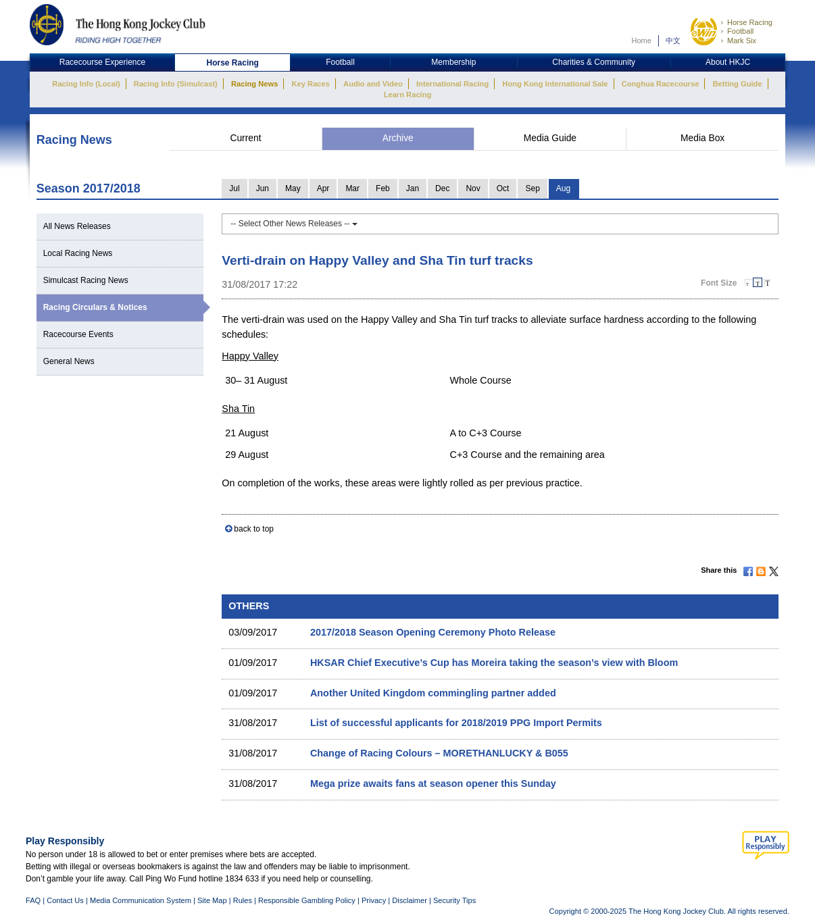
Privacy (374, 900)
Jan (412, 188)
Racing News (254, 84)
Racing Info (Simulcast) (176, 84)
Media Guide (550, 138)
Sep (532, 188)
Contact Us (65, 900)
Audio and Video (373, 84)
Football (740, 31)
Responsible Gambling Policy (306, 900)
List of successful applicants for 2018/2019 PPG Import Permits (456, 722)
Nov (473, 188)
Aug (563, 188)
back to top (254, 529)
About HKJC (728, 62)
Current (245, 138)
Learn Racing (408, 95)
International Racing (452, 84)
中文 (673, 40)
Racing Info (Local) (86, 84)
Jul (234, 188)
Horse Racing (749, 22)
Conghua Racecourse (660, 84)
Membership (453, 62)
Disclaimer (409, 900)
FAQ (33, 900)
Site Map (212, 900)
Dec (442, 188)
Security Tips (454, 900)
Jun (262, 188)
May (293, 188)
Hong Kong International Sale (555, 84)
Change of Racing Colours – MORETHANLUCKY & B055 (439, 753)
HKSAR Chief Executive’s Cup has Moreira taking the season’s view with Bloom (494, 662)
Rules (243, 900)
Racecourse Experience (102, 62)
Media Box (702, 138)
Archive (398, 138)
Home (641, 40)
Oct (503, 188)
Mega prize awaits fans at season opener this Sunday (433, 783)
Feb (383, 188)
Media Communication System (140, 900)
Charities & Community (593, 62)
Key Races (311, 84)
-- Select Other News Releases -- (293, 223)
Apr (323, 188)
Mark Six (741, 40)
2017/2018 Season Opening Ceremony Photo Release (432, 632)
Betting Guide (737, 84)
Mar (352, 188)
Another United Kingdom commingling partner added (433, 693)
